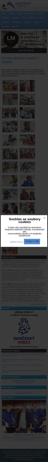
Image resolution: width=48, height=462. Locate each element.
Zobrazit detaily (16, 242)
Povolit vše (32, 241)
